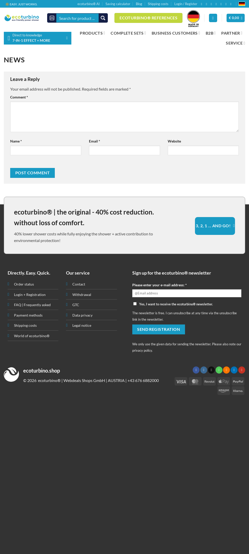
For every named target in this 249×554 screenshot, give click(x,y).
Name (16, 141)
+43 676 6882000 (143, 380)
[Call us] (217, 4)
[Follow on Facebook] (202, 4)
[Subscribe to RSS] (222, 4)
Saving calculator (118, 4)
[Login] (213, 18)
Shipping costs (158, 4)
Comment (19, 97)
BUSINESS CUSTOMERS (176, 33)
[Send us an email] (212, 4)
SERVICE (235, 43)
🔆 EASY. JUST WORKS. (21, 4)
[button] (236, 18)
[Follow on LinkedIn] (226, 4)
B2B (211, 33)
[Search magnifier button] (103, 17)
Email (94, 141)
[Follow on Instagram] (207, 4)
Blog (139, 4)
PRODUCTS (92, 33)
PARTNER (231, 33)
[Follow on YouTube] (231, 4)
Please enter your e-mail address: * (159, 285)
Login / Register (185, 4)
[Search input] (77, 18)
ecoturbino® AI (88, 4)
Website (174, 141)
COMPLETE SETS (128, 33)
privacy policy (142, 350)
